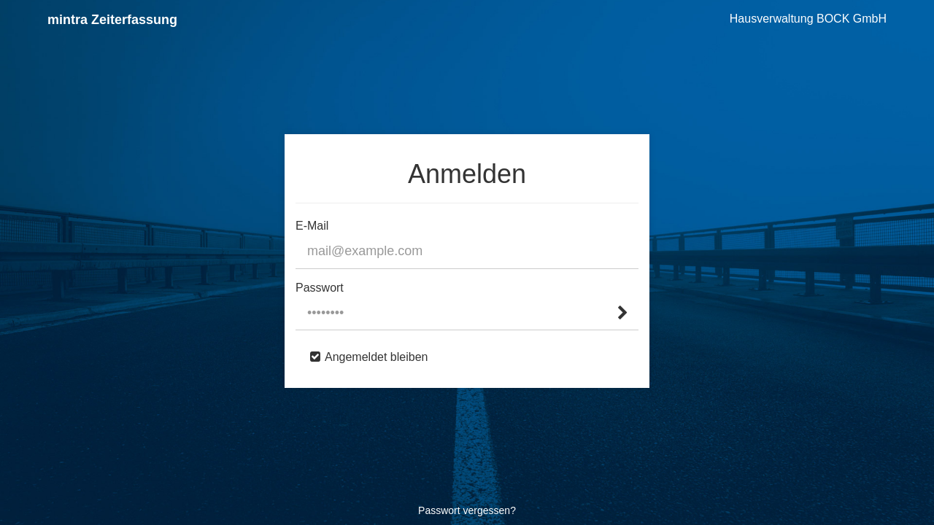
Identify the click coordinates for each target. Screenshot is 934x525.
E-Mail (312, 225)
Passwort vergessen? (467, 510)
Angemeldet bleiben (376, 357)
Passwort (320, 287)
